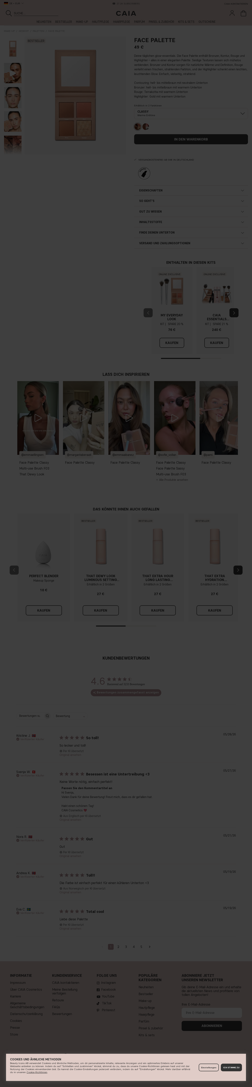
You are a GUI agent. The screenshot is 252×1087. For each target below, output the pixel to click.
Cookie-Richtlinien (37, 1072)
